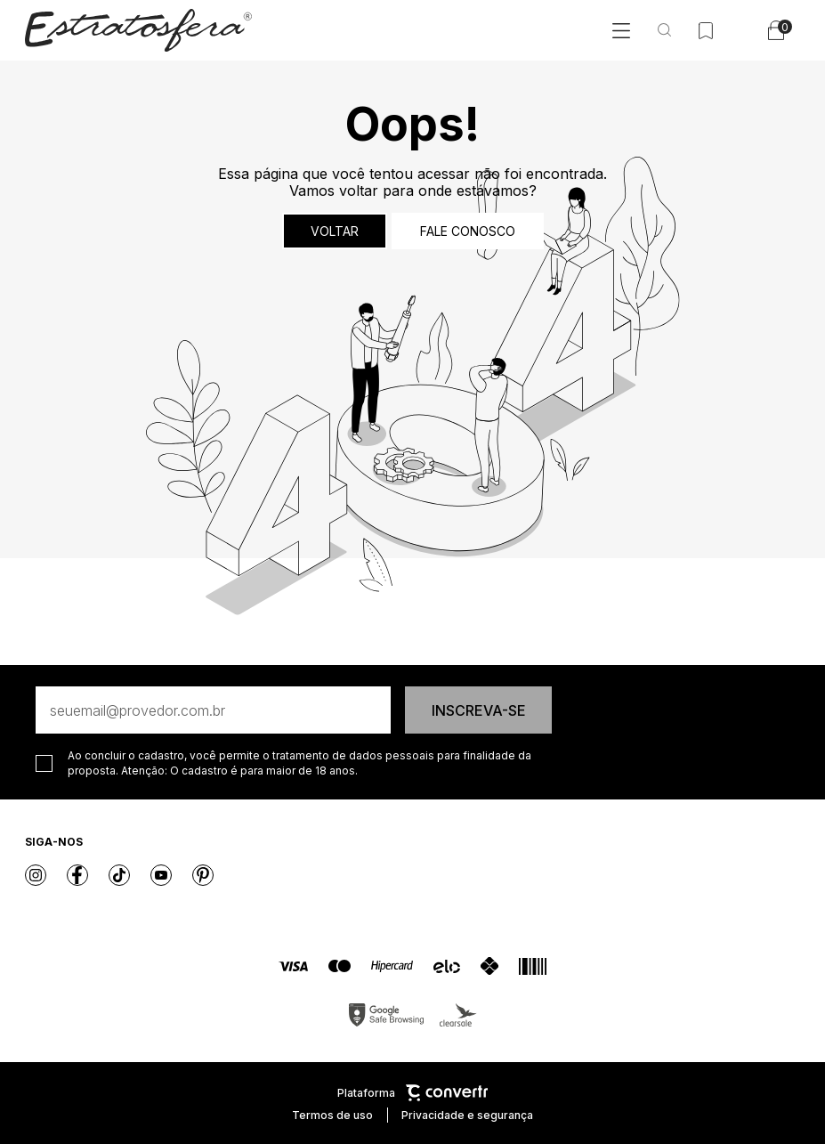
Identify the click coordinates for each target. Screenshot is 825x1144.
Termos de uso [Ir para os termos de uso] (332, 1115)
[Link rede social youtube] (161, 875)
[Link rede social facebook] (77, 875)
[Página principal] (138, 30)
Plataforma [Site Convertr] (412, 1092)
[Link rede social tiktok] (119, 875)
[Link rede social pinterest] (203, 875)
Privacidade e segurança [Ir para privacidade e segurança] (467, 1115)
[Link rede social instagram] (35, 875)
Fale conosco (467, 231)
